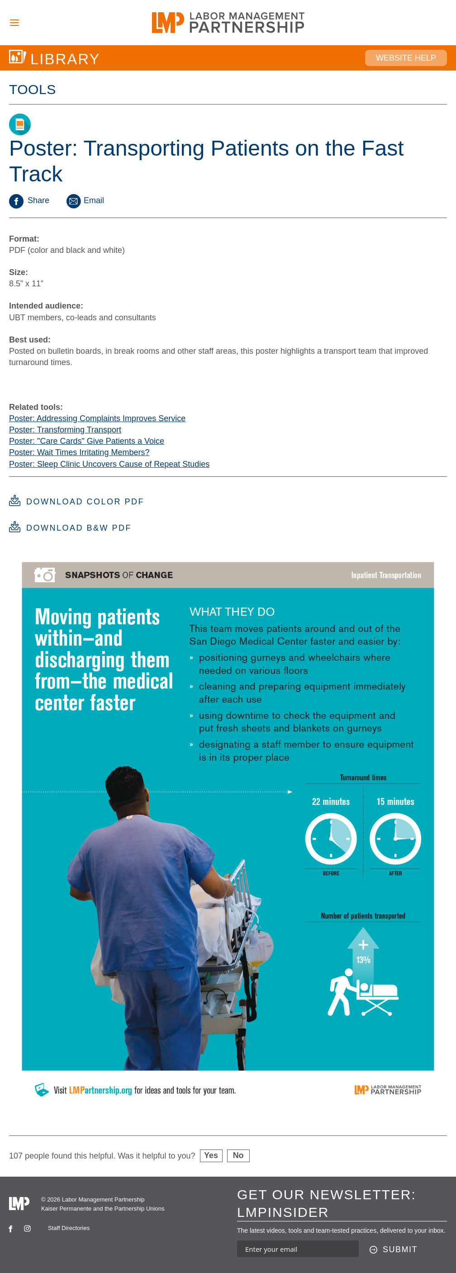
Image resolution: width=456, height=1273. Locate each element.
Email (84, 200)
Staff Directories (69, 1228)
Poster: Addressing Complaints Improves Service (97, 418)
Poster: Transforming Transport (65, 429)
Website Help (406, 57)
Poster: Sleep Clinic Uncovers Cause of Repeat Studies (109, 464)
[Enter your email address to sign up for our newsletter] (298, 1248)
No (238, 1155)
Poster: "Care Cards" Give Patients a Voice (86, 441)
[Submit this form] (393, 1250)
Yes (211, 1155)
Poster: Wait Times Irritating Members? (79, 452)
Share (29, 200)
